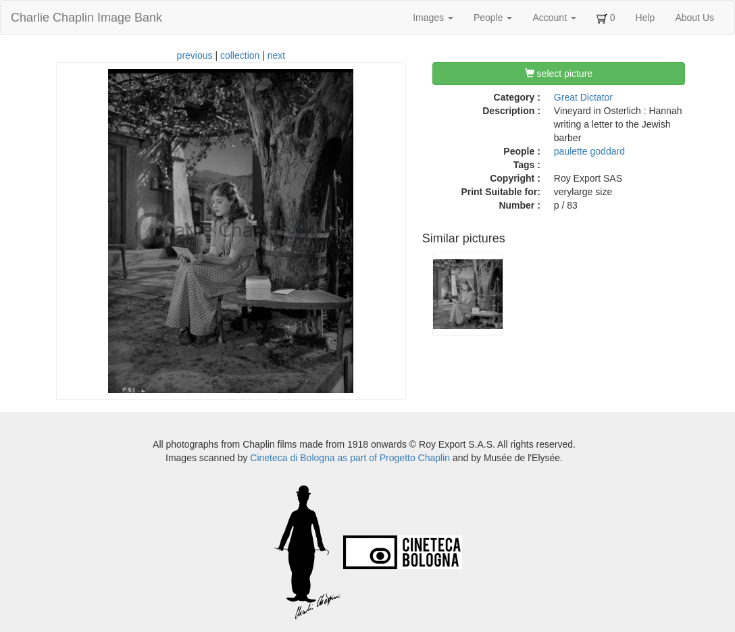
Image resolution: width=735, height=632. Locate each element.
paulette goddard (589, 151)
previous (195, 55)
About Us (694, 17)
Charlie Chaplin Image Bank (86, 17)
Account (554, 17)
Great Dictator (583, 97)
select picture (558, 73)
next (276, 55)
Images (433, 17)
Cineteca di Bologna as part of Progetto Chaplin (350, 457)
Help (645, 17)
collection (239, 55)
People (493, 17)
